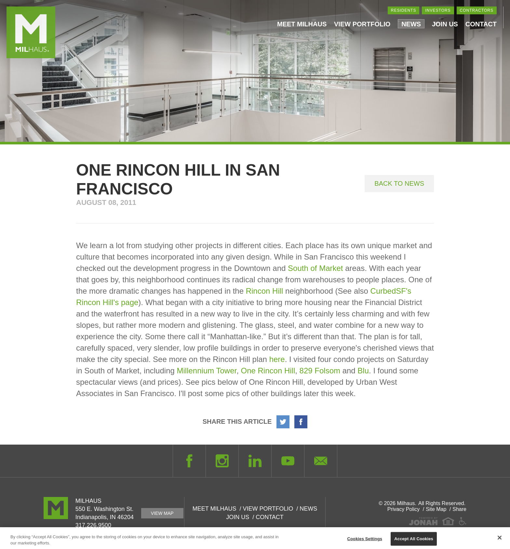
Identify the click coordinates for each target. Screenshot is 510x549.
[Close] (499, 539)
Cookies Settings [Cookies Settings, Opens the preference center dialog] (364, 540)
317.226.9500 (93, 525)
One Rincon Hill (268, 370)
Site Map (436, 509)
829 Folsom (320, 370)
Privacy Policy (403, 509)
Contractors (476, 10)
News (411, 24)
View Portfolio (362, 24)
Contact (481, 24)
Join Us (445, 24)
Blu (363, 370)
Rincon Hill (264, 291)
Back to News (399, 183)
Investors (437, 10)
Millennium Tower (207, 370)
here (277, 359)
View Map (162, 513)
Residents (403, 10)
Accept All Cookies (413, 540)
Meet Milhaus (302, 24)
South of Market (315, 268)
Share (459, 509)
